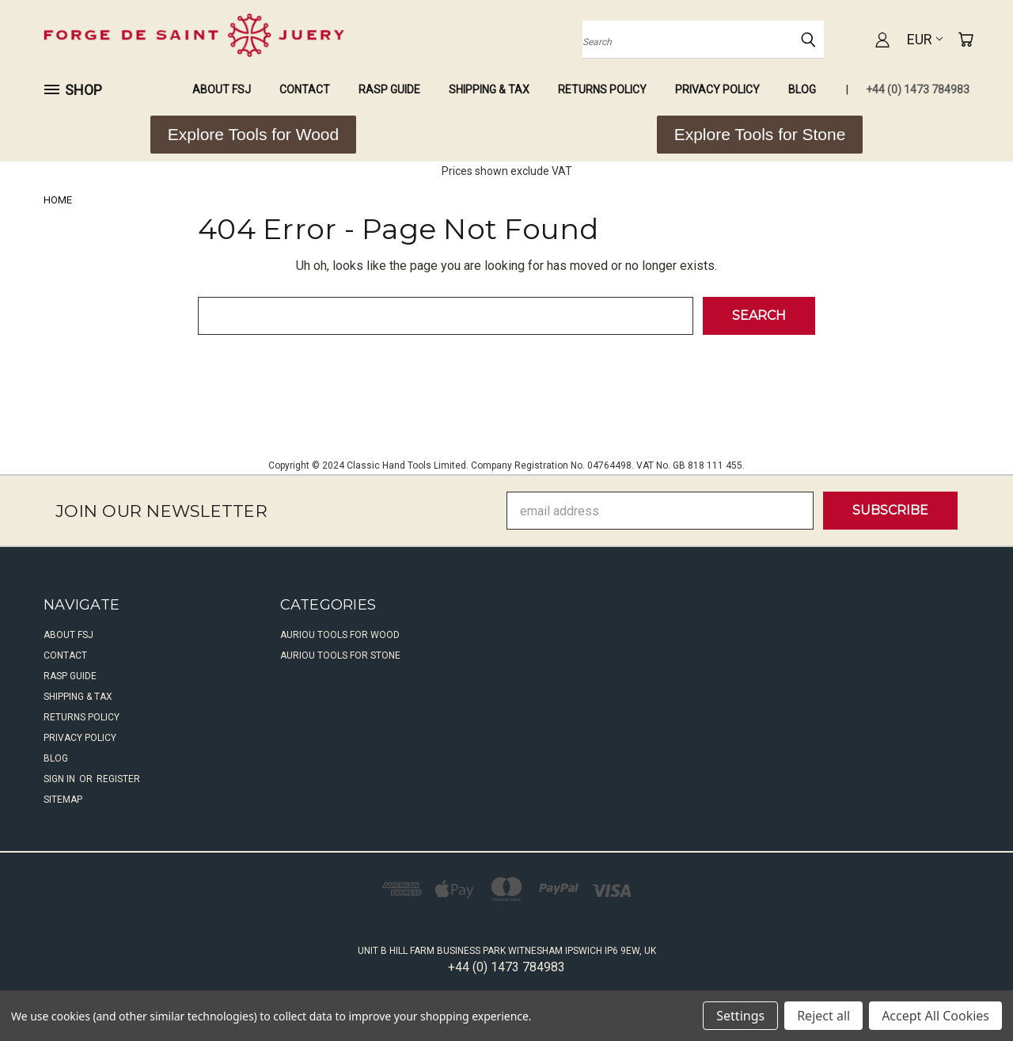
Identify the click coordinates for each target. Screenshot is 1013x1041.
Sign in (61, 779)
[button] (253, 135)
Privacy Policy (717, 89)
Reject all (823, 1015)
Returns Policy (602, 89)
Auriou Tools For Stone (340, 655)
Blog (802, 89)
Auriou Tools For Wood (340, 634)
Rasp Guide (389, 89)
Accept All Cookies (935, 1015)
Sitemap (63, 799)
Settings (740, 1015)
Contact (304, 89)
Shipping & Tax (489, 89)
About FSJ (221, 89)
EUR (925, 39)
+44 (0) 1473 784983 (917, 89)
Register (118, 779)
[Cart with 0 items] (965, 39)
